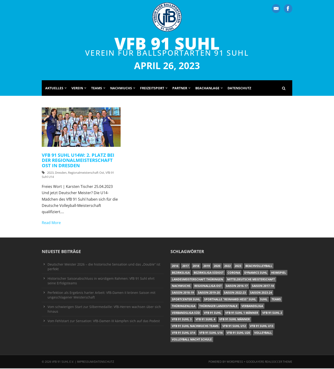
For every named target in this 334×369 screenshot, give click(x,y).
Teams (96, 88)
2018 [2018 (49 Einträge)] (196, 266)
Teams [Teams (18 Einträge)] (276, 300)
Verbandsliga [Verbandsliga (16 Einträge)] (252, 306)
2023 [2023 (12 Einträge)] (238, 266)
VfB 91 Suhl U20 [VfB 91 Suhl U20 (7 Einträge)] (238, 333)
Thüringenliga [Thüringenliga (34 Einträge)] (183, 306)
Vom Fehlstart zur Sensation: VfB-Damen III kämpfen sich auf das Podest (104, 321)
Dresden (61, 173)
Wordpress (235, 362)
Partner (179, 88)
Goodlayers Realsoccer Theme (269, 362)
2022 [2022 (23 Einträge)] (227, 266)
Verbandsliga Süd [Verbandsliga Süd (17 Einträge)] (186, 313)
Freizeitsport (152, 88)
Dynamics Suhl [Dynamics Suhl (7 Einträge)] (255, 273)
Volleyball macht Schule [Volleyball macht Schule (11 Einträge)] (192, 340)
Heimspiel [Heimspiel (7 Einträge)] (278, 273)
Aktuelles (54, 88)
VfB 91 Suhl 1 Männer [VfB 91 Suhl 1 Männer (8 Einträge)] (241, 313)
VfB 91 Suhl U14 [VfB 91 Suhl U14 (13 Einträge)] (183, 333)
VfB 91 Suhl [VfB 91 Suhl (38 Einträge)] (212, 313)
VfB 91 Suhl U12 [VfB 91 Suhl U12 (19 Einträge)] (234, 326)
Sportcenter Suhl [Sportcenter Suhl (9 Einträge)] (186, 300)
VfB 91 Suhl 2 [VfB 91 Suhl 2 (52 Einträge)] (272, 313)
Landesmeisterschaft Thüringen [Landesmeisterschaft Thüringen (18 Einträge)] (197, 280)
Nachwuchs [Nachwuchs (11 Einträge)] (181, 286)
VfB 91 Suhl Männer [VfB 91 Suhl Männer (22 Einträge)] (234, 320)
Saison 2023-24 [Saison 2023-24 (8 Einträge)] (261, 293)
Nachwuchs (121, 88)
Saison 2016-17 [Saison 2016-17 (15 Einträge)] (237, 286)
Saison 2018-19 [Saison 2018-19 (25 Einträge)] (183, 293)
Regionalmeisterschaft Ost (86, 173)
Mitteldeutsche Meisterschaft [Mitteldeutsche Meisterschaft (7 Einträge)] (251, 280)
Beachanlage (207, 88)
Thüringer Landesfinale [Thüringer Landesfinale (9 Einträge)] (218, 306)
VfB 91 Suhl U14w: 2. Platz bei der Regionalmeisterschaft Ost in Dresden (78, 160)
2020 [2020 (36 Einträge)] (217, 266)
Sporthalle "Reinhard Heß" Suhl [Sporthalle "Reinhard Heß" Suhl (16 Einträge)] (230, 300)
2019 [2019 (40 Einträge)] (206, 266)
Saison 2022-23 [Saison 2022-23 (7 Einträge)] (235, 293)
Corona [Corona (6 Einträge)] (234, 273)
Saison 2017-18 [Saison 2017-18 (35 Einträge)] (263, 286)
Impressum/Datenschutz (95, 362)
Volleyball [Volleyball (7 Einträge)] (263, 333)
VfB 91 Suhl (167, 43)
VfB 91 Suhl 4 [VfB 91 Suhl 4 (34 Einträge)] (205, 320)
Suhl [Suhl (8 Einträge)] (263, 300)
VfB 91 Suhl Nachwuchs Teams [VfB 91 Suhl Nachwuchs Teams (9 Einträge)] (195, 326)
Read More (51, 223)
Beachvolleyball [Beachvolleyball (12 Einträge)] (258, 266)
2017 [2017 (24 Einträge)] (185, 266)
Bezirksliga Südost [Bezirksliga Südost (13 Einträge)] (209, 273)
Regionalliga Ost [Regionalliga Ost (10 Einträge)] (208, 286)
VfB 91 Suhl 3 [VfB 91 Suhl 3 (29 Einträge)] (182, 320)
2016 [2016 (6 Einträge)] (175, 266)
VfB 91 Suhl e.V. (63, 362)
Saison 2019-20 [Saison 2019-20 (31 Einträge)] (209, 293)
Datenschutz (239, 88)
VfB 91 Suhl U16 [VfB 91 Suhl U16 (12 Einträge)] (211, 333)
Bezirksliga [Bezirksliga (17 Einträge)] (181, 273)
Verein (77, 88)
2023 (50, 173)
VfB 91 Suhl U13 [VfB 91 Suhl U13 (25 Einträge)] (261, 326)
